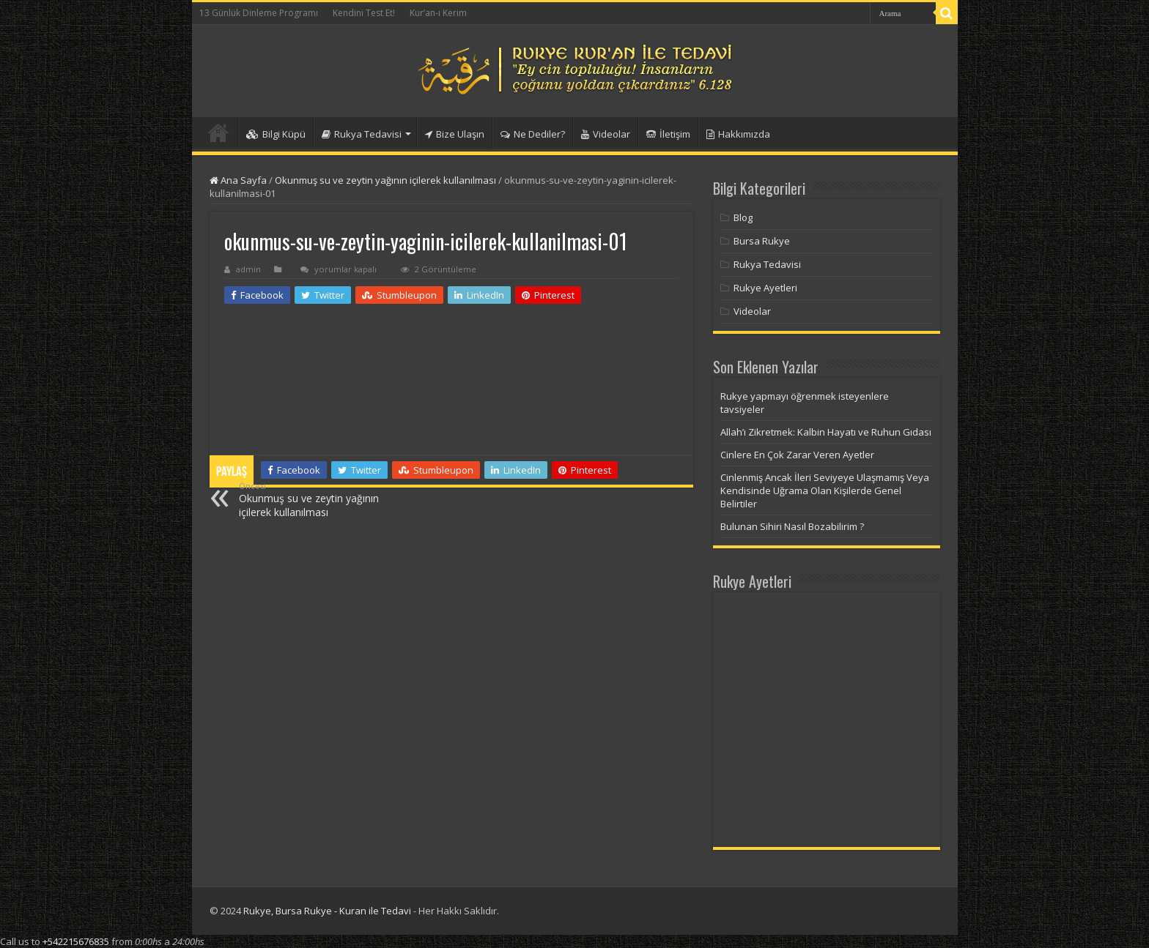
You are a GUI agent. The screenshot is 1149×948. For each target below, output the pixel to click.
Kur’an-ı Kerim (438, 13)
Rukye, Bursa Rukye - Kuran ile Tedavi (327, 910)
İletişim (668, 134)
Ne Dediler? (532, 134)
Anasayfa (218, 132)
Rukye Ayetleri (765, 287)
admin (248, 269)
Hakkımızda (738, 134)
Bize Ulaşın (454, 134)
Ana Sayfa (238, 180)
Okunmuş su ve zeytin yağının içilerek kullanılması (385, 180)
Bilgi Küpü (276, 134)
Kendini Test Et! (364, 13)
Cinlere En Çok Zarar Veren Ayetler (797, 454)
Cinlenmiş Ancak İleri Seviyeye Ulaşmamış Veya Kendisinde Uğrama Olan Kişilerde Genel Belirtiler (824, 490)
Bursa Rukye (762, 240)
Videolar (605, 134)
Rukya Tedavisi (362, 134)
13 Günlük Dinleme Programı (258, 13)
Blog (743, 217)
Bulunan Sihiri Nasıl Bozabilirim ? (792, 526)
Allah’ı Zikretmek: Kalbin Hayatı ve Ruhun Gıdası (825, 431)
